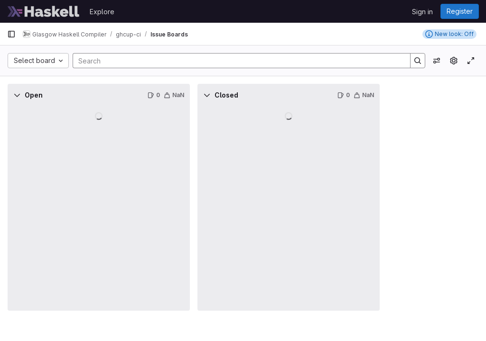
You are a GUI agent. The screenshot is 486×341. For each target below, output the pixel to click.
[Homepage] (43, 11)
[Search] (236, 60)
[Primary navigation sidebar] (11, 34)
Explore (102, 12)
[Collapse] (17, 95)
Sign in (422, 12)
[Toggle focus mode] (470, 60)
